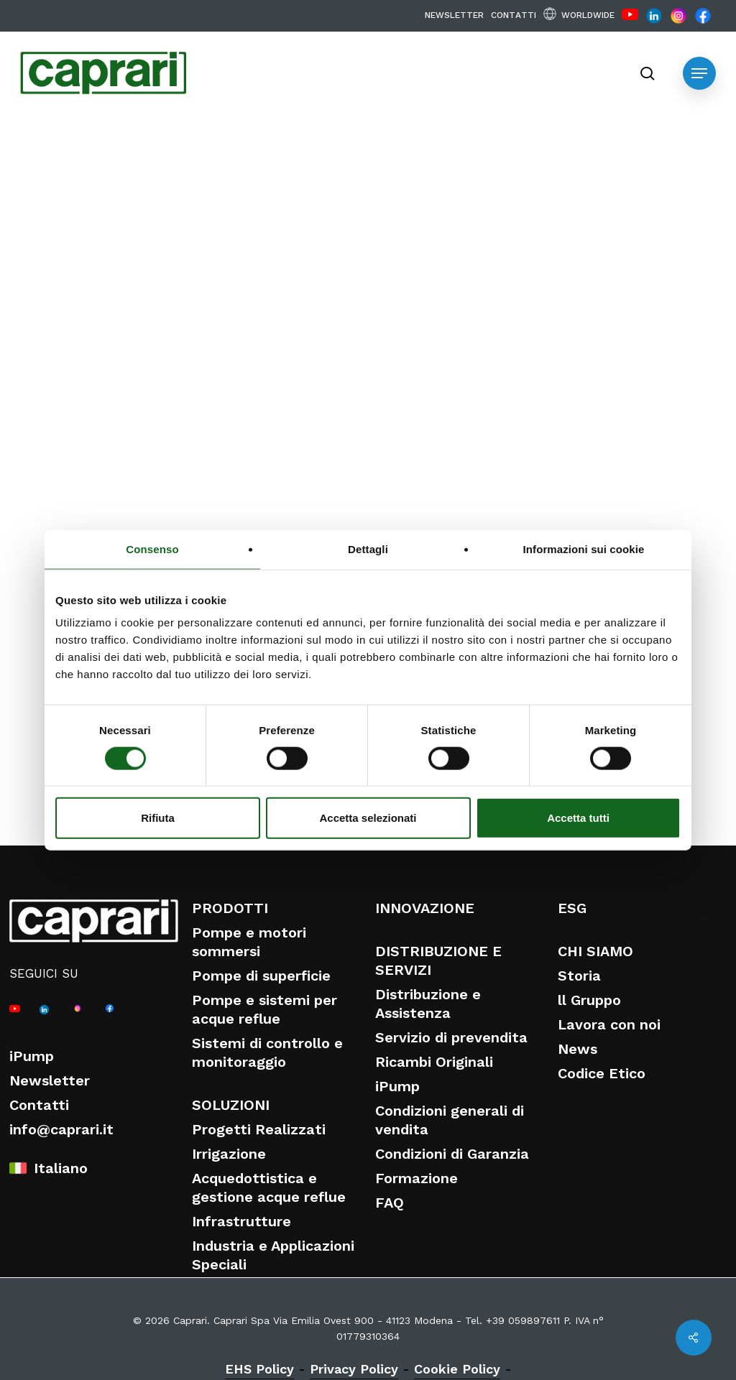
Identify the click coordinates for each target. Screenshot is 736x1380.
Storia (579, 975)
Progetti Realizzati (259, 1129)
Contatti (39, 1104)
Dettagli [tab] (368, 548)
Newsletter (49, 1080)
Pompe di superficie (261, 975)
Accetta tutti (578, 818)
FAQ (389, 1202)
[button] (699, 73)
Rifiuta (158, 818)
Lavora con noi (609, 1024)
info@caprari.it (61, 1129)
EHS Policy (259, 1368)
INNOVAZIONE (424, 908)
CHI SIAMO (595, 951)
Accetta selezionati (367, 818)
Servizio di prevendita (451, 1037)
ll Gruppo (589, 1000)
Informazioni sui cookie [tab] (584, 548)
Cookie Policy (457, 1368)
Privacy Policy (354, 1368)
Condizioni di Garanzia (452, 1153)
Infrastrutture (241, 1221)
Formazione (416, 1178)
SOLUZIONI (231, 1104)
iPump (31, 1056)
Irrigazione (229, 1153)
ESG (572, 908)
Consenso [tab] (152, 548)
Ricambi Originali (434, 1061)
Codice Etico (601, 1073)
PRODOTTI (230, 908)
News (577, 1048)
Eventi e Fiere (110, 166)
